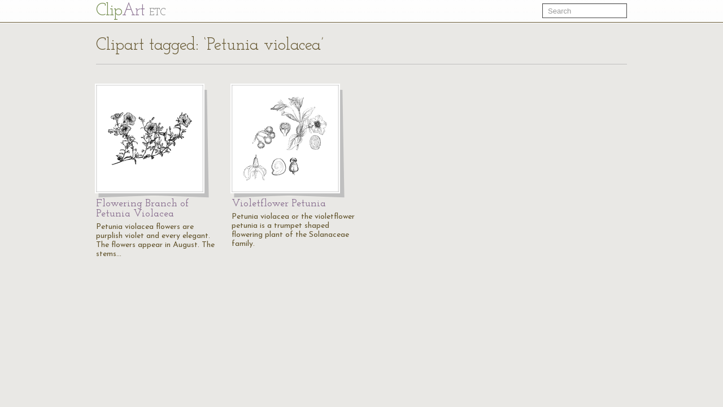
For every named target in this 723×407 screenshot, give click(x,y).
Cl (130, 11)
